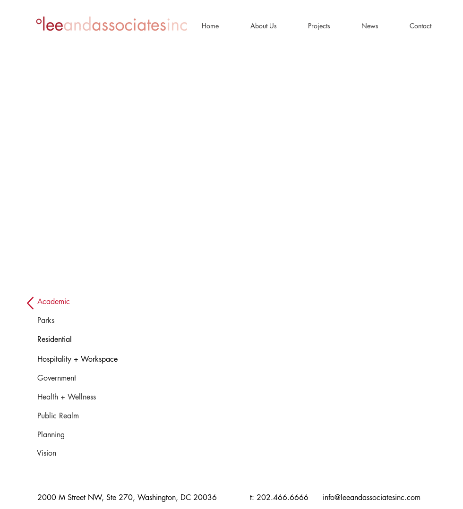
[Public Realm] (68, 416)
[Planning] (58, 434)
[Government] (67, 378)
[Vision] (58, 453)
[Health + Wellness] (82, 397)
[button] (263, 26)
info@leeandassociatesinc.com (371, 497)
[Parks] (50, 320)
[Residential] (63, 339)
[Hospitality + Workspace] (98, 359)
